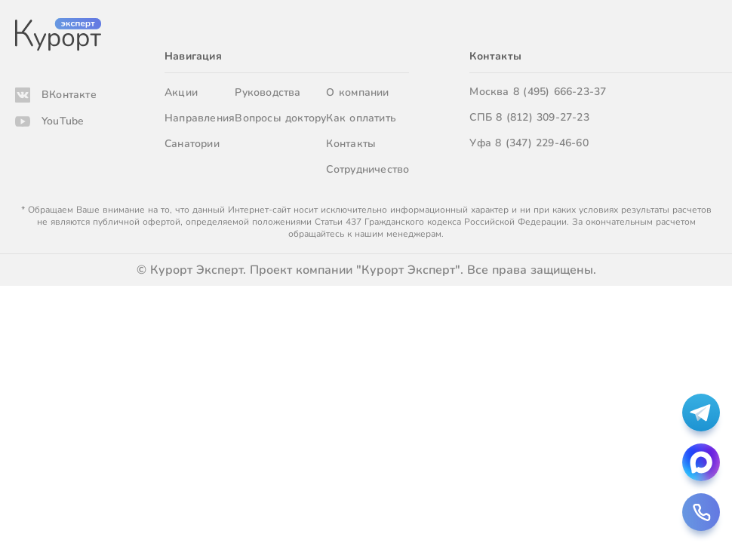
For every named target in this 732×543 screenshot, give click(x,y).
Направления (200, 118)
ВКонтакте (69, 94)
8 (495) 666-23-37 (560, 91)
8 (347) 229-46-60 (542, 143)
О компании (357, 92)
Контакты (351, 144)
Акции (181, 92)
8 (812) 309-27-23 (542, 117)
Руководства (267, 92)
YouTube (63, 121)
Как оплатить (361, 118)
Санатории (192, 144)
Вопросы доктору (280, 118)
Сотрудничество (367, 169)
